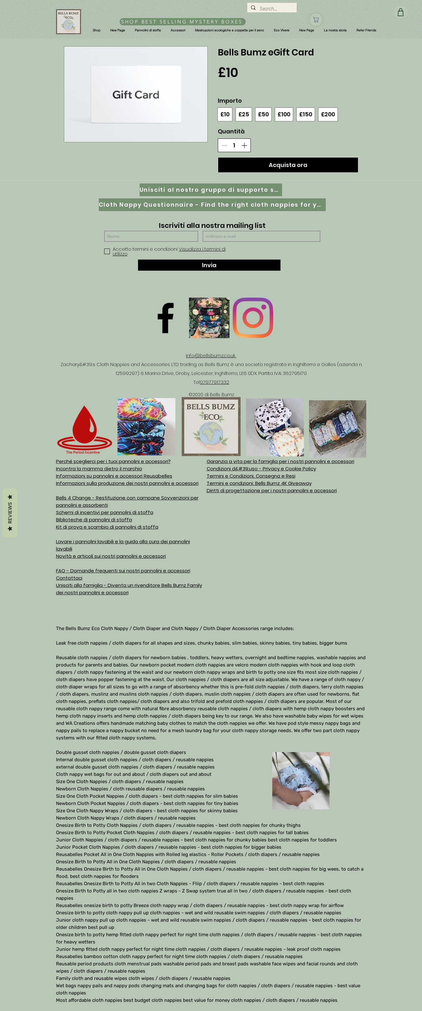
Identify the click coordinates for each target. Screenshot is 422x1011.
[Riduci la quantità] (224, 145)
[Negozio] (316, 19)
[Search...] (271, 9)
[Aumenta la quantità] (244, 145)
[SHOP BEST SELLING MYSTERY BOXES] (183, 21)
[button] (96, 30)
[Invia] (209, 265)
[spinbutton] (234, 145)
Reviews (10, 513)
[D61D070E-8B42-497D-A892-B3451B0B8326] (209, 318)
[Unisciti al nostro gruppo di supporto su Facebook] (211, 190)
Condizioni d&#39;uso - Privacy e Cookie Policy (261, 468)
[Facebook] (165, 318)
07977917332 (214, 382)
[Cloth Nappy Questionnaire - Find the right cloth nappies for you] (212, 204)
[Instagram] (253, 318)
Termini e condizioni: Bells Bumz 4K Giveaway (259, 483)
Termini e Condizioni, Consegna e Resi (251, 476)
